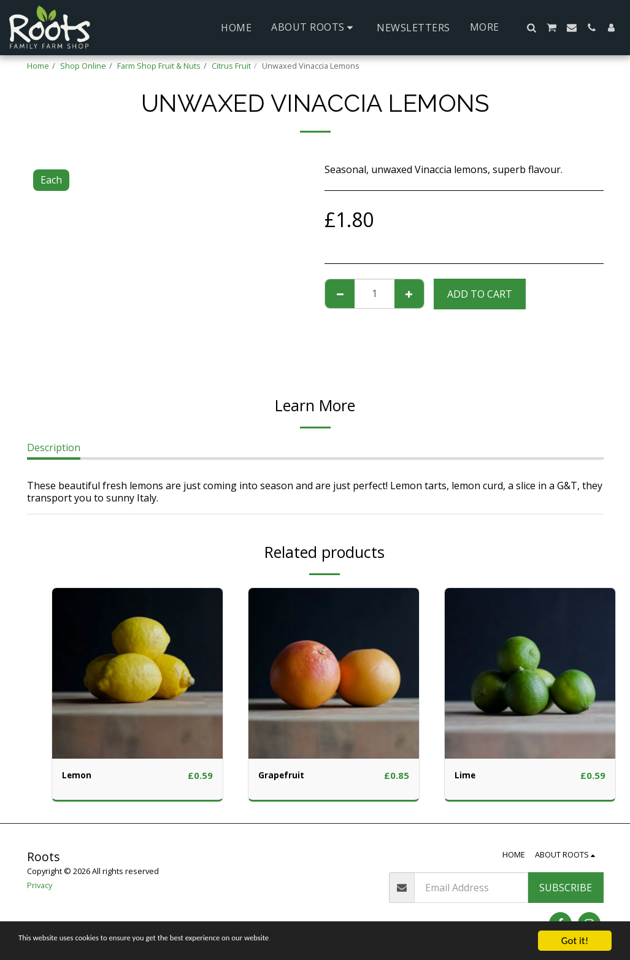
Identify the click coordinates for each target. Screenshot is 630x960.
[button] (314, 27)
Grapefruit (285, 776)
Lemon (79, 776)
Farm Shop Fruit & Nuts (159, 65)
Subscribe (565, 887)
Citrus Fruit (231, 65)
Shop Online (83, 65)
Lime (467, 776)
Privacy (39, 885)
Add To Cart (479, 294)
